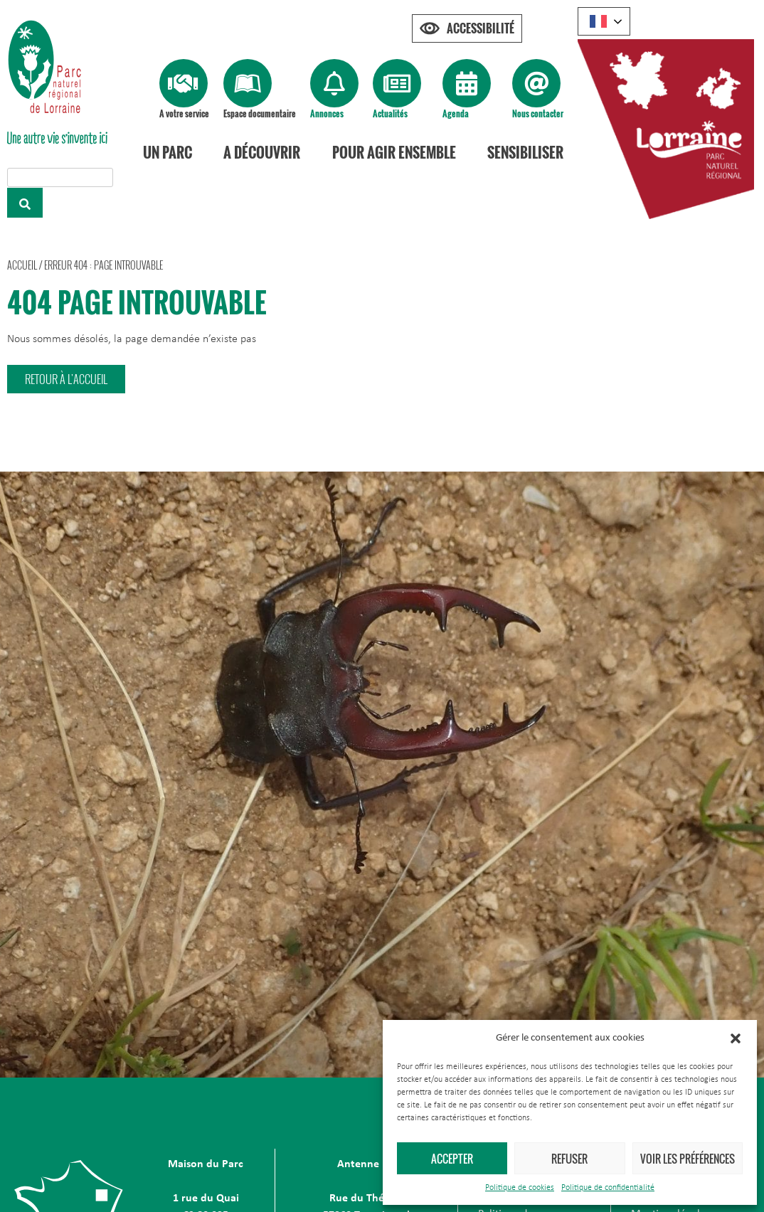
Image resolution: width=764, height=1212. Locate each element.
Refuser (569, 1158)
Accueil (22, 264)
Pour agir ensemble (394, 152)
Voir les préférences (687, 1158)
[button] (735, 1038)
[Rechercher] (25, 203)
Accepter (452, 1158)
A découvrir (261, 152)
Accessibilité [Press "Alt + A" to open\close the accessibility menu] (480, 28)
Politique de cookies (519, 1188)
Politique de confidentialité (607, 1188)
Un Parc (167, 152)
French (598, 21)
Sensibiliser (525, 152)
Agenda (455, 113)
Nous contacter (537, 113)
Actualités (390, 113)
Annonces (327, 113)
